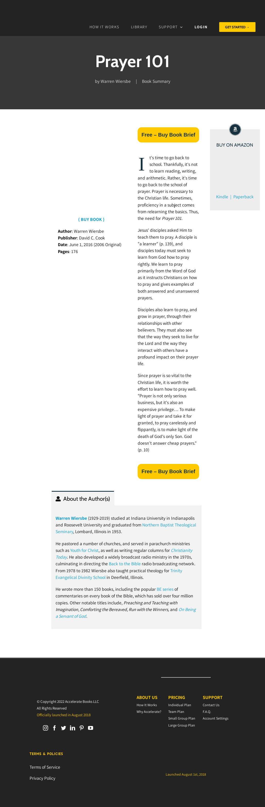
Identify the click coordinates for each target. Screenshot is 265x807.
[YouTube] (90, 728)
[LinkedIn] (72, 728)
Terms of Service (45, 767)
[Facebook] (54, 728)
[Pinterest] (81, 728)
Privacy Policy (42, 778)
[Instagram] (45, 728)
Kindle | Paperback (235, 197)
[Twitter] (63, 728)
